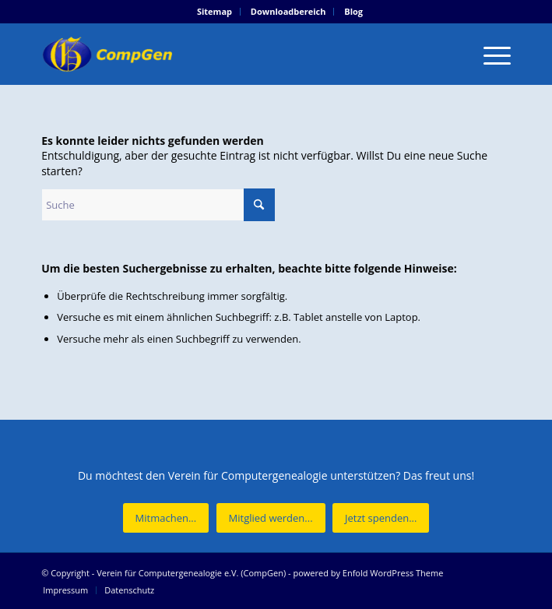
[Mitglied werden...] (270, 518)
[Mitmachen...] (166, 518)
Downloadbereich (288, 11)
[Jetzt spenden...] (380, 518)
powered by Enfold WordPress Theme (368, 573)
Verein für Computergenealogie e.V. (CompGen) (191, 573)
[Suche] (158, 204)
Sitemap (214, 11)
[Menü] (489, 54)
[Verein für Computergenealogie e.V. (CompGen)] (229, 54)
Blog (353, 11)
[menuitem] (215, 12)
